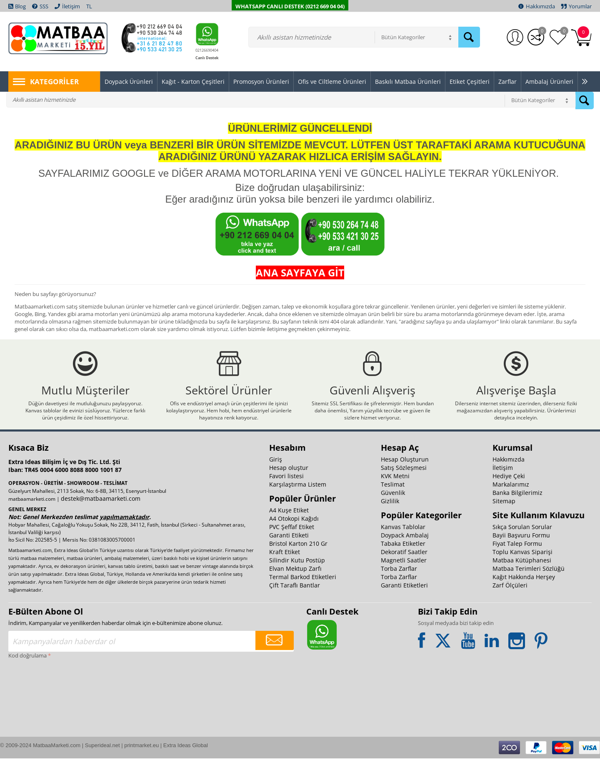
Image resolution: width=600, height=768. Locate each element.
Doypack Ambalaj (405, 545)
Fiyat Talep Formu (517, 553)
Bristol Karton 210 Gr (298, 553)
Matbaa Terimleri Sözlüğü (528, 578)
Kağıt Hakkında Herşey (523, 586)
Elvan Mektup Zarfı (295, 578)
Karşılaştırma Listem (297, 494)
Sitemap (503, 511)
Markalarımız (510, 494)
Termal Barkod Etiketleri (302, 586)
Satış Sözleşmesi (404, 477)
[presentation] (42, 701)
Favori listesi (286, 485)
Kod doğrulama (27, 665)
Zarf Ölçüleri (510, 595)
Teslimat (393, 494)
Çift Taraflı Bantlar (294, 595)
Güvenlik (393, 502)
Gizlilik (390, 511)
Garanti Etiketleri (404, 595)
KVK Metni (395, 485)
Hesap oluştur (288, 477)
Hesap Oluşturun (405, 469)
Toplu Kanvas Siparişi (522, 561)
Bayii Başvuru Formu (521, 545)
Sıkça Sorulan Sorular (522, 536)
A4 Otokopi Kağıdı (294, 528)
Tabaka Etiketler (403, 553)
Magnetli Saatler (404, 570)
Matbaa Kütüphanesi (521, 570)
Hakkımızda (508, 469)
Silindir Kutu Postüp (297, 570)
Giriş (275, 469)
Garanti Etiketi (289, 545)
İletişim (502, 477)
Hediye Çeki (508, 485)
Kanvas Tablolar (403, 536)
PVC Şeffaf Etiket (291, 536)
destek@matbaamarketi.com (100, 508)
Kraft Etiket (284, 561)
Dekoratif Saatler (404, 561)
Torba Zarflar (399, 578)
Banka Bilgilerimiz (517, 502)
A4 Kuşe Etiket (289, 520)
